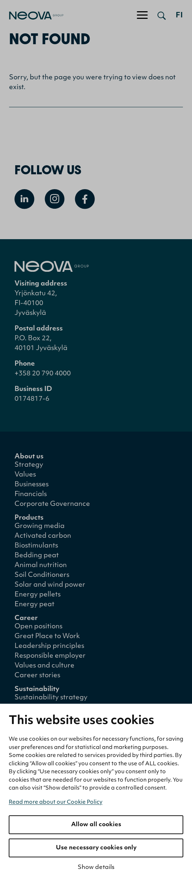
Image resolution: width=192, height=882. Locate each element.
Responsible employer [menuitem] (50, 656)
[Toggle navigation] (142, 15)
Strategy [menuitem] (29, 465)
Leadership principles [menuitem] (49, 646)
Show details (96, 867)
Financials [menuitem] (31, 494)
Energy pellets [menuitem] (38, 594)
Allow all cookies (96, 825)
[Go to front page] (32, 15)
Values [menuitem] (25, 474)
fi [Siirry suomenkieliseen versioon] (179, 15)
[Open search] (161, 15)
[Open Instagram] (55, 199)
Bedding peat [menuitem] (37, 555)
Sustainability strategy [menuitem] (51, 697)
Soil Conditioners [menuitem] (42, 575)
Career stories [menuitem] (37, 675)
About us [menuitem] (29, 456)
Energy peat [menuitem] (34, 604)
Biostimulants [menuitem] (36, 545)
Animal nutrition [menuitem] (41, 565)
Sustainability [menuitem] (37, 689)
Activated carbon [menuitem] (43, 536)
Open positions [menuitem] (38, 626)
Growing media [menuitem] (40, 526)
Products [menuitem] (29, 518)
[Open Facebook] (85, 199)
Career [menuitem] (26, 618)
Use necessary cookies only (96, 848)
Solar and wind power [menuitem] (50, 585)
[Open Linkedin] (24, 199)
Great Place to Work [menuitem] (47, 636)
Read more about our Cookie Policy (55, 802)
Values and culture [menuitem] (44, 665)
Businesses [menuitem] (32, 484)
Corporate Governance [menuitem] (52, 504)
